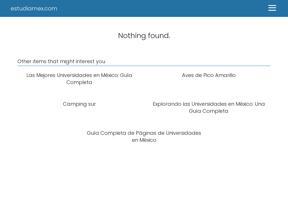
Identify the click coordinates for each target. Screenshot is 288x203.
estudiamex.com (34, 8)
